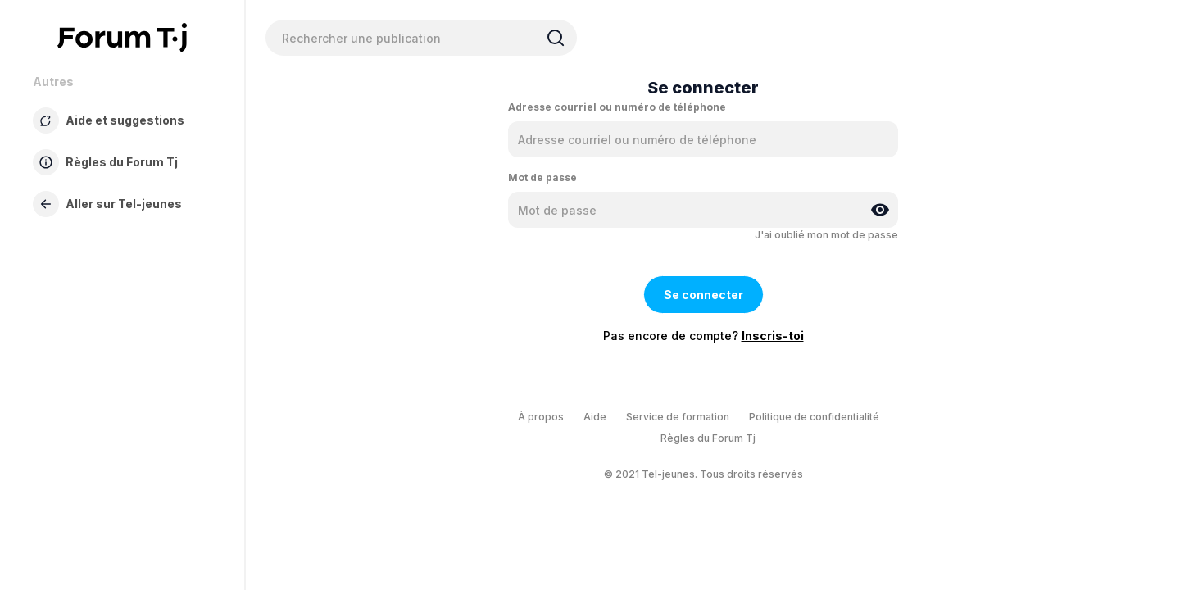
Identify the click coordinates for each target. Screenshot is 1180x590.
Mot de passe (542, 177)
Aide (594, 417)
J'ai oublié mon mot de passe (826, 235)
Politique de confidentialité (814, 417)
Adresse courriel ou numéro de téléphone (617, 107)
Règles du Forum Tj (708, 438)
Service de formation (677, 417)
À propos (541, 417)
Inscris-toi (773, 336)
